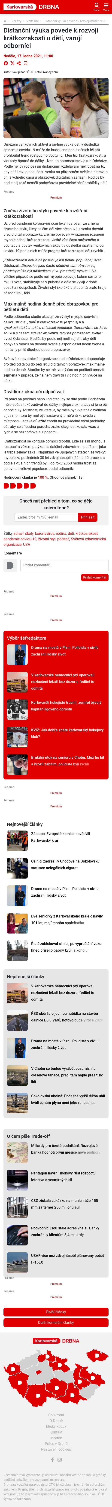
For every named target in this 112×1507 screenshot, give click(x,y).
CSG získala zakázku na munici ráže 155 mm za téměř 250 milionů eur (64, 1204)
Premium (56, 197)
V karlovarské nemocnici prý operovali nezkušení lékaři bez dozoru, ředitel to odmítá (62, 682)
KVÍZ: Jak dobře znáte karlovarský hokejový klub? (67, 733)
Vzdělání (32, 21)
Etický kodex (56, 1426)
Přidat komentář (94, 577)
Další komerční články (56, 1322)
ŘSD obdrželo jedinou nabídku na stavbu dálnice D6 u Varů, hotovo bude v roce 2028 (67, 1016)
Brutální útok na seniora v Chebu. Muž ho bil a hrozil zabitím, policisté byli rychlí (67, 760)
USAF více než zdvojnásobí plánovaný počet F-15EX (67, 1258)
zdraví (19, 533)
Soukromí (56, 1415)
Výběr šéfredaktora (26, 638)
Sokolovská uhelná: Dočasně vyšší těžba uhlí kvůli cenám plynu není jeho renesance (68, 1099)
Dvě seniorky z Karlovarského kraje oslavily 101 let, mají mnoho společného (67, 919)
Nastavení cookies (56, 1449)
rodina (61, 533)
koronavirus (44, 533)
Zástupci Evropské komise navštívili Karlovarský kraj (60, 837)
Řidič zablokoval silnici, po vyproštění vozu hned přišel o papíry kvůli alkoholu (66, 947)
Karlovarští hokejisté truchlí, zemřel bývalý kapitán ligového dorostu (66, 705)
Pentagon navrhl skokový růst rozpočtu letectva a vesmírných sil (63, 1176)
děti (71, 533)
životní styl (47, 539)
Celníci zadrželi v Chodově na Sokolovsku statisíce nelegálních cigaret (65, 864)
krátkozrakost (87, 533)
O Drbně (56, 1421)
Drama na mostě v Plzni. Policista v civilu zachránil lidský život (65, 650)
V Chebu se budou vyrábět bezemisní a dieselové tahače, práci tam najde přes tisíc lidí (67, 1075)
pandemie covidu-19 (19, 539)
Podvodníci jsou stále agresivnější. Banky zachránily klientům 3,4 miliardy (65, 1231)
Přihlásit (87, 517)
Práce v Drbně (56, 1443)
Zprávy (16, 21)
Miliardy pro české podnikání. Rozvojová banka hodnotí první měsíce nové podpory (65, 1149)
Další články (56, 1312)
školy (29, 533)
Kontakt (56, 1432)
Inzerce (56, 1438)
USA (26, 544)
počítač (63, 539)
